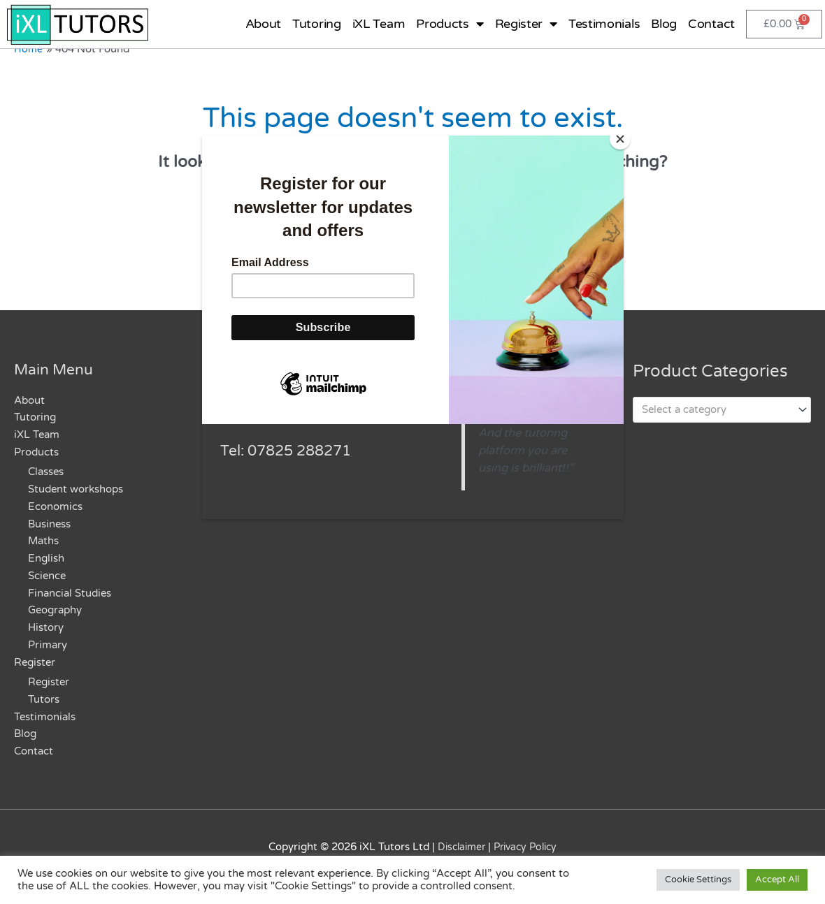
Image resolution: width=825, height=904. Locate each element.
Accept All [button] (777, 879)
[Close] (620, 139)
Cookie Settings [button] (698, 879)
